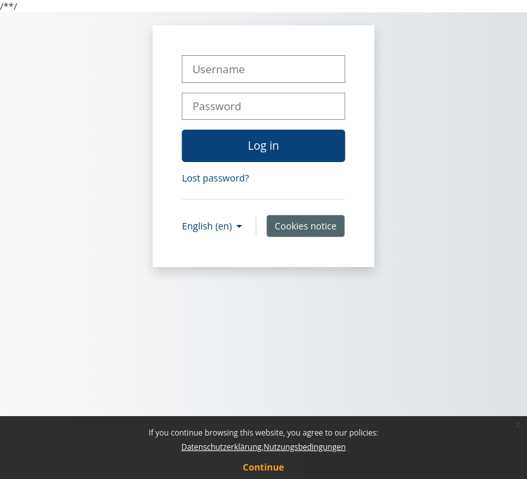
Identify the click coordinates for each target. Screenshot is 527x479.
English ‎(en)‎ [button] (208, 226)
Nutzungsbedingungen (304, 446)
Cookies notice (305, 226)
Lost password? (215, 178)
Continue (264, 467)
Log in (263, 145)
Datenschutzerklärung (222, 446)
